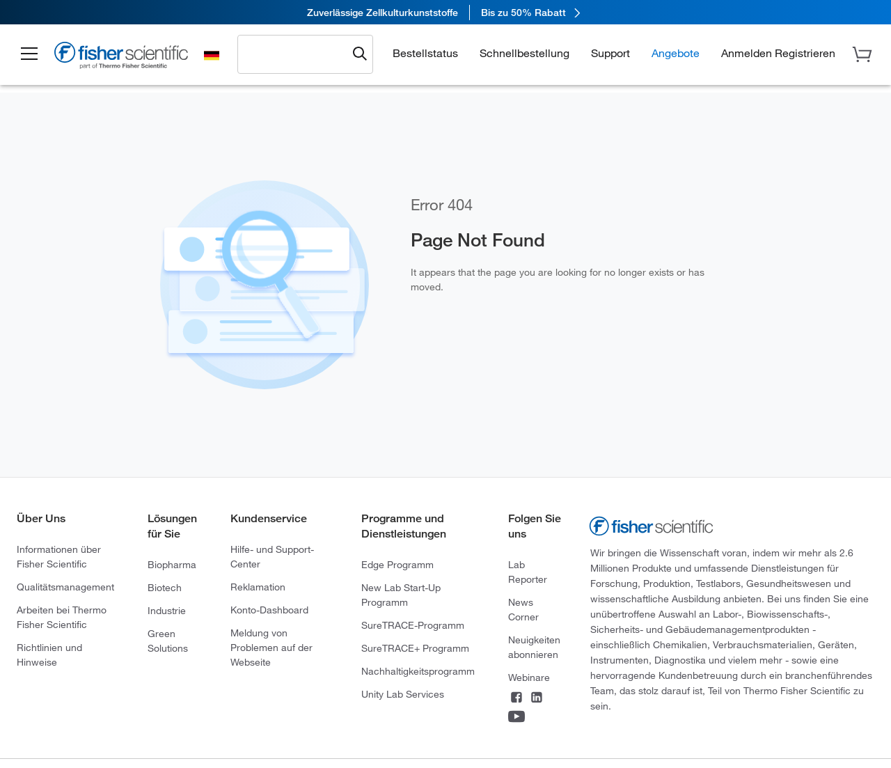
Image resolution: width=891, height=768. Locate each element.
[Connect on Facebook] (516, 698)
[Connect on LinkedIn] (536, 698)
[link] (445, 12)
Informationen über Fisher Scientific (59, 556)
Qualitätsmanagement (65, 587)
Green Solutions (168, 640)
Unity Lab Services (402, 694)
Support (610, 52)
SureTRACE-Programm (412, 625)
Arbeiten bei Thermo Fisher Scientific (62, 617)
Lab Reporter (527, 571)
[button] (29, 54)
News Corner (523, 609)
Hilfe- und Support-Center (272, 556)
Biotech (165, 587)
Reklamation (257, 587)
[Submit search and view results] (360, 54)
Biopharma (172, 564)
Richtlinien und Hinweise (49, 654)
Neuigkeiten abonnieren (534, 647)
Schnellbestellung (524, 52)
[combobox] (296, 54)
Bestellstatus (425, 52)
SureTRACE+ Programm (415, 648)
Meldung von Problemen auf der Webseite (271, 647)
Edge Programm (397, 564)
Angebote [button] (676, 52)
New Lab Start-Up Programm (401, 594)
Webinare (529, 677)
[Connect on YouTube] (516, 718)
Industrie (167, 610)
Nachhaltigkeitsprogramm (418, 671)
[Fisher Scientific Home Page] (122, 57)
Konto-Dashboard (269, 610)
